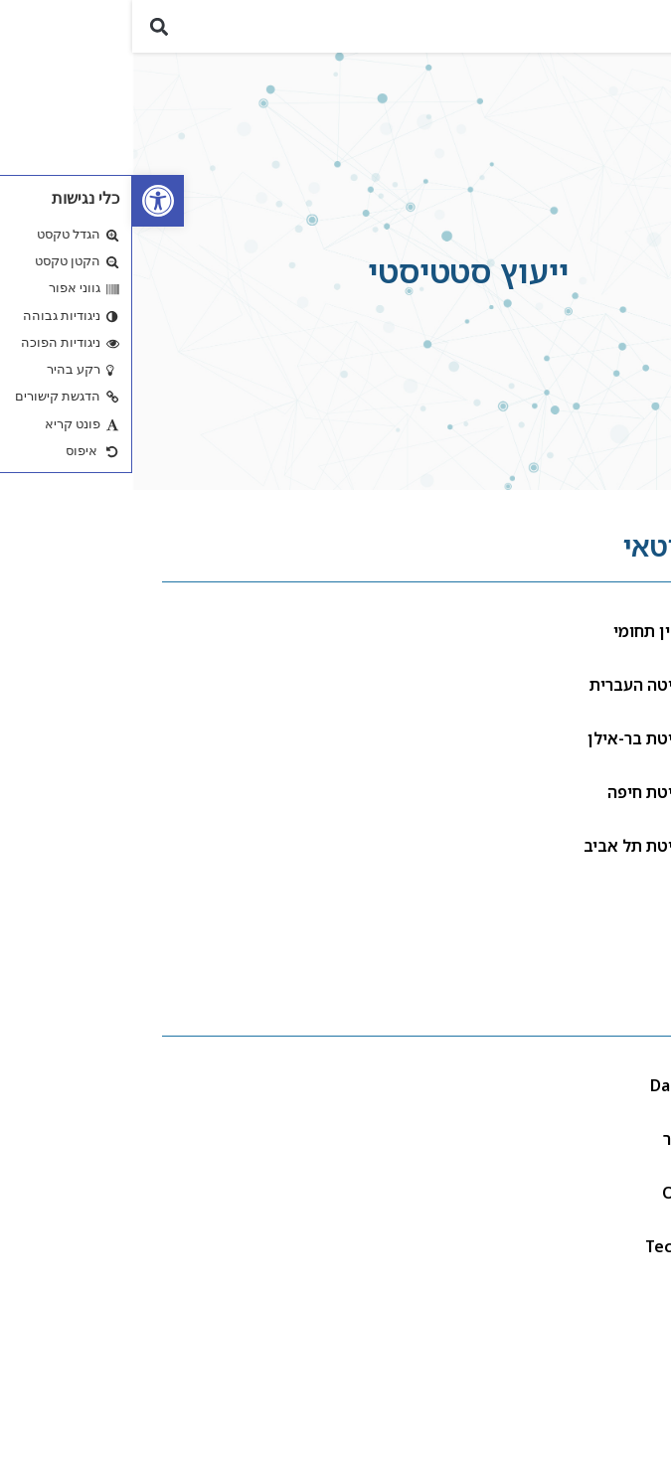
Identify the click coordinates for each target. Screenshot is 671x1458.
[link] (26, 201)
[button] (644, 34)
